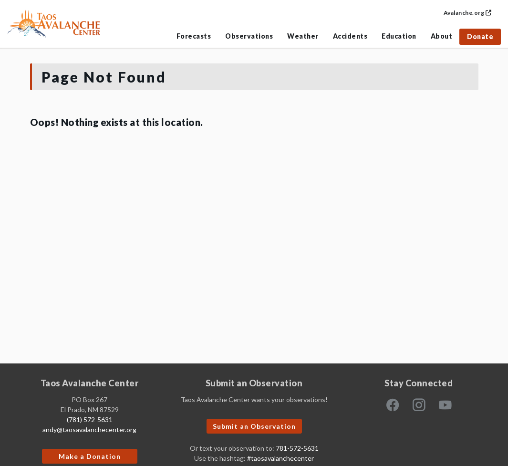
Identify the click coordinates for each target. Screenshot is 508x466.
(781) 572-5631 (90, 419)
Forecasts (193, 36)
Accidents (350, 36)
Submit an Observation (254, 426)
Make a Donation (90, 456)
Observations (249, 36)
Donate (480, 36)
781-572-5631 (297, 448)
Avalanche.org (468, 12)
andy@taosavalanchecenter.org (89, 429)
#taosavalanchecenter (280, 458)
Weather (303, 36)
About (442, 36)
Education (399, 36)
